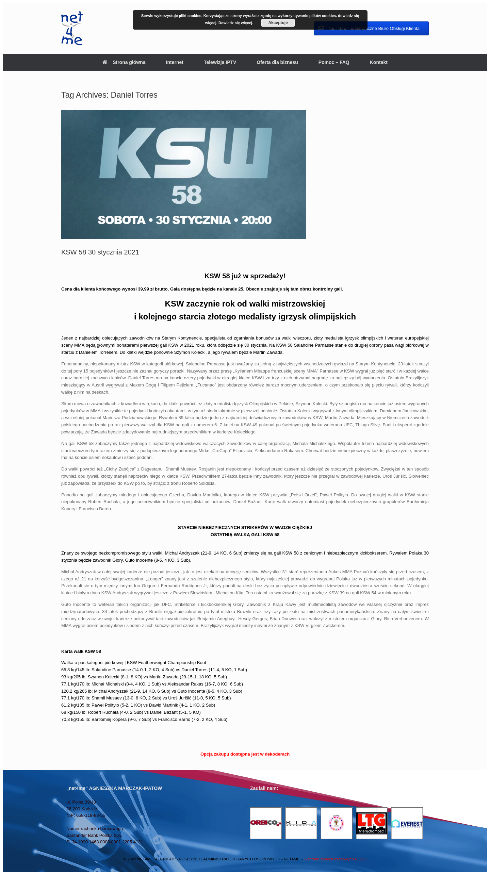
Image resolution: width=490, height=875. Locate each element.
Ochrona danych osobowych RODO (335, 859)
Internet (174, 62)
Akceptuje (278, 22)
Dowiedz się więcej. (235, 23)
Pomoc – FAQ (333, 62)
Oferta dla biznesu (277, 62)
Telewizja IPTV (220, 62)
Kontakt (379, 62)
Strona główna (123, 62)
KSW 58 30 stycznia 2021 (100, 252)
